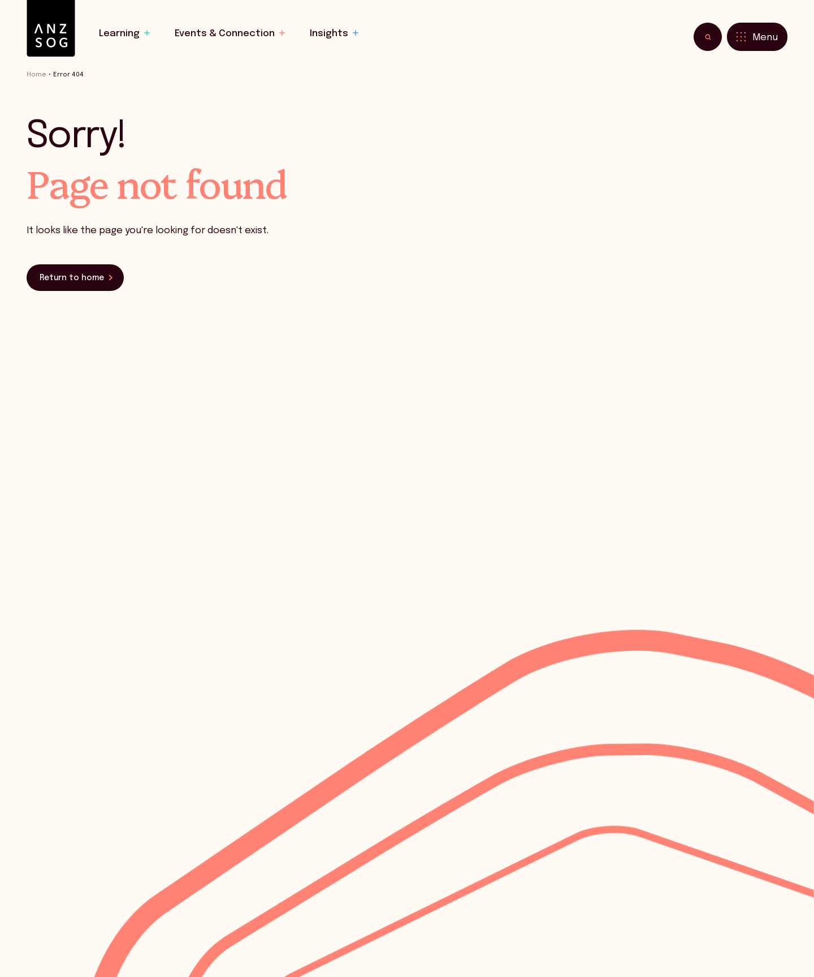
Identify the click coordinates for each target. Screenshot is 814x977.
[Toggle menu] (757, 37)
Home (36, 74)
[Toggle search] (708, 37)
